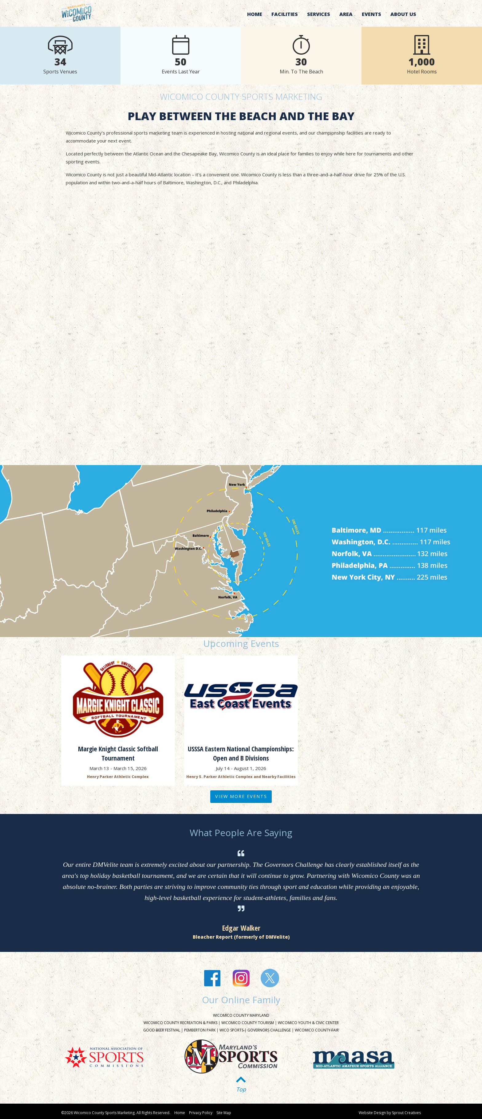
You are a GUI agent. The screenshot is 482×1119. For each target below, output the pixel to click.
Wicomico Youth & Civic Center (308, 1022)
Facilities (284, 14)
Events (371, 14)
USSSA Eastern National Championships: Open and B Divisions (241, 753)
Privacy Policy (200, 1112)
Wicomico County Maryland (241, 1015)
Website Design (372, 1112)
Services (318, 14)
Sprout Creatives (406, 1112)
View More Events (241, 796)
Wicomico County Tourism (247, 1022)
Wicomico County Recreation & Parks (180, 1022)
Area (346, 14)
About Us (403, 14)
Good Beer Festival (161, 1030)
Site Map (223, 1112)
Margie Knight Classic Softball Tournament (118, 753)
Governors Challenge (269, 1030)
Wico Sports (231, 1030)
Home (254, 14)
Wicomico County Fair (317, 1030)
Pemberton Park (199, 1030)
